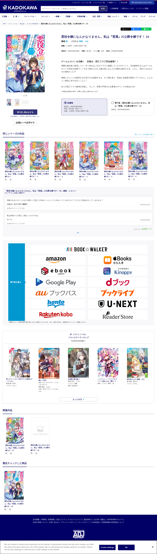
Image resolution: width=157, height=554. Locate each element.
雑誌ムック (113, 16)
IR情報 (43, 515)
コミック (45, 16)
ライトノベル (30, 16)
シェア (137, 29)
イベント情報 (142, 8)
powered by (143, 229)
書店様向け (88, 515)
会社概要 (36, 515)
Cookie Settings (107, 547)
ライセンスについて (75, 515)
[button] (47, 102)
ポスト (127, 29)
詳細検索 (114, 8)
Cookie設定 (96, 517)
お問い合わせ (54, 517)
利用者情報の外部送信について (113, 517)
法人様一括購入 (99, 515)
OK (126, 547)
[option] (15, 431)
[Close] (153, 547)
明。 (67, 41)
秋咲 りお (83, 41)
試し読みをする (25, 112)
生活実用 (97, 16)
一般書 (58, 16)
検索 (103, 8)
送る (147, 29)
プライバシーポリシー (69, 517)
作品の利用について (40, 517)
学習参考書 (82, 16)
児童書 (69, 16)
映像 (126, 16)
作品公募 (124, 2)
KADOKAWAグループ (115, 515)
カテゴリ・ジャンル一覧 (82, 2)
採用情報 (51, 515)
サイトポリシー (84, 517)
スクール (152, 16)
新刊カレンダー (127, 8)
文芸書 (5, 16)
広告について (61, 515)
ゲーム (134, 16)
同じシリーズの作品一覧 (143, 134)
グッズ (142, 16)
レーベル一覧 (100, 2)
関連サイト (113, 2)
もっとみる (77, 394)
